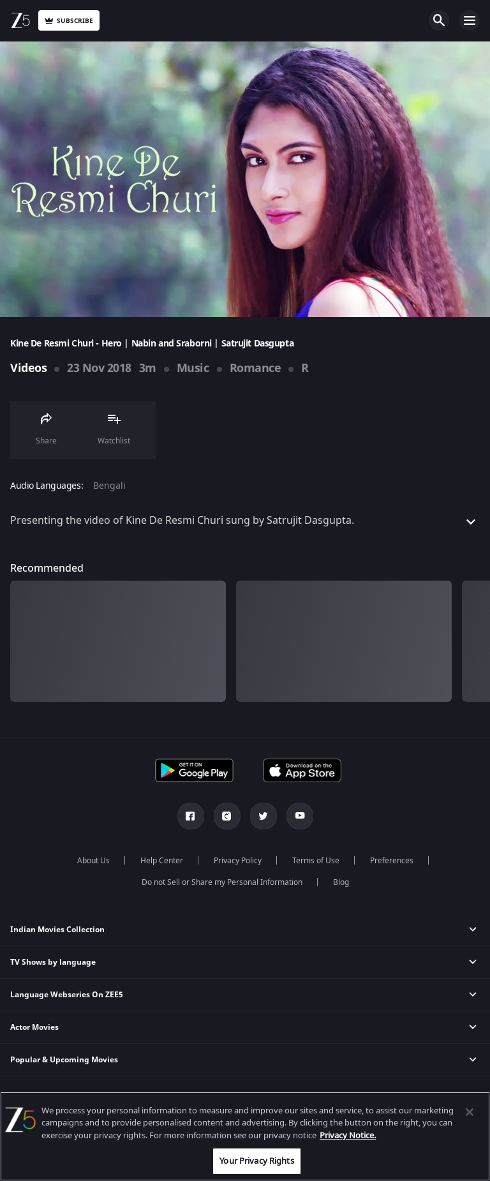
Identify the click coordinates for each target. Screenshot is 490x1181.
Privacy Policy (238, 860)
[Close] (470, 1112)
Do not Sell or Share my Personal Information (222, 882)
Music (193, 368)
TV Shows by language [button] (53, 962)
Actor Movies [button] (34, 1027)
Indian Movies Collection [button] (57, 929)
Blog (341, 882)
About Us (93, 860)
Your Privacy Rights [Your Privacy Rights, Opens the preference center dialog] (256, 1161)
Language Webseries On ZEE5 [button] (66, 994)
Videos (28, 368)
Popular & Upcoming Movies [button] (64, 1060)
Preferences (391, 860)
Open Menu (469, 20)
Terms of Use (315, 860)
